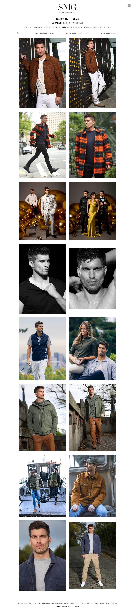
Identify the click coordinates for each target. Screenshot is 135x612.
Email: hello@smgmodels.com (83, 603)
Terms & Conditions (111, 603)
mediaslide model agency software (67, 606)
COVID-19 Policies (99, 603)
